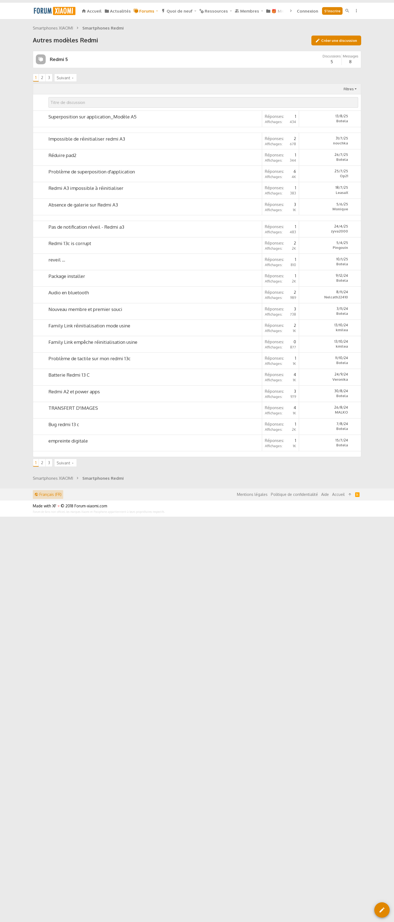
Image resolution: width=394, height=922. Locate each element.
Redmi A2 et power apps (74, 621)
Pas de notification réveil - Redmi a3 (86, 456)
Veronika (340, 609)
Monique (340, 362)
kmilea (342, 559)
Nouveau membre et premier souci (85, 539)
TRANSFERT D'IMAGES (73, 638)
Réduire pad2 (62, 308)
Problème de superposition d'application (91, 325)
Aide (325, 877)
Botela (342, 197)
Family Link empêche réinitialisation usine (92, 572)
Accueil (338, 877)
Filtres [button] (349, 165)
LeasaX (342, 346)
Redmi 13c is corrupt (69, 473)
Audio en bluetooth (68, 522)
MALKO (341, 642)
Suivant (63, 154)
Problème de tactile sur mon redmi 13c (89, 588)
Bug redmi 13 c (63, 654)
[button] (156, 11)
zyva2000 (339, 461)
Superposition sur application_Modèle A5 (92, 193)
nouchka (340, 296)
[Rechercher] (347, 10)
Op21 (344, 329)
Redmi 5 (59, 136)
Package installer (66, 506)
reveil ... (56, 489)
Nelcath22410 (336, 527)
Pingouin (340, 477)
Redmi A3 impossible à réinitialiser (85, 341)
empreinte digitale (68, 670)
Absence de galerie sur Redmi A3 (83, 358)
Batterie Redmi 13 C (68, 604)
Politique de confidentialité (294, 877)
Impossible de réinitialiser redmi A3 (86, 292)
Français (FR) (48, 877)
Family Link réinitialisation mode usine (89, 555)
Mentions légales (252, 877)
